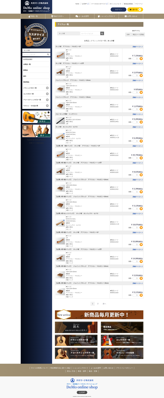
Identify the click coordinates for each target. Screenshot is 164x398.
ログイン (118, 9)
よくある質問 (82, 16)
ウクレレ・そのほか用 (30, 106)
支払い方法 (71, 371)
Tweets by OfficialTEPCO (36, 140)
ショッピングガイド (106, 16)
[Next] (104, 304)
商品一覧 (33, 16)
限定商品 (26, 82)
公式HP (84, 4)
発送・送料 (82, 371)
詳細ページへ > (138, 47)
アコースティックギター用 (32, 100)
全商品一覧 (27, 64)
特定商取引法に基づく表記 (60, 368)
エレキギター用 (28, 94)
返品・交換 (93, 371)
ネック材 (111, 41)
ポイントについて (115, 4)
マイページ (139, 4)
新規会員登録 (128, 4)
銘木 (24, 76)
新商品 (25, 70)
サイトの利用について (39, 368)
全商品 (86, 41)
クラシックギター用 (98, 41)
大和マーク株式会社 (36, 143)
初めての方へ (58, 16)
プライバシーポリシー (124, 368)
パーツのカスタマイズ (98, 4)
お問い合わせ (131, 16)
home (77, 4)
